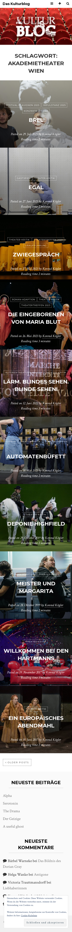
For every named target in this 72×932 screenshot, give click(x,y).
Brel (36, 120)
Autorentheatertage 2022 (23, 372)
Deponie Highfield (36, 523)
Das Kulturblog (16, 4)
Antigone (41, 874)
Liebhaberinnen (15, 888)
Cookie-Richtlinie (29, 915)
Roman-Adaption (23, 299)
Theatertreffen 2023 (48, 239)
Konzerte (30, 111)
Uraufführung (36, 245)
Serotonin (10, 803)
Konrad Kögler (51, 134)
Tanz (44, 111)
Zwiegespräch (36, 254)
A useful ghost (13, 826)
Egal (36, 187)
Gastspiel (23, 178)
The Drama (11, 811)
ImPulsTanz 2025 (54, 105)
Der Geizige (12, 818)
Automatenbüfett (36, 456)
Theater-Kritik (44, 178)
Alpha (7, 795)
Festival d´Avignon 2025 (22, 105)
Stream (11, 441)
